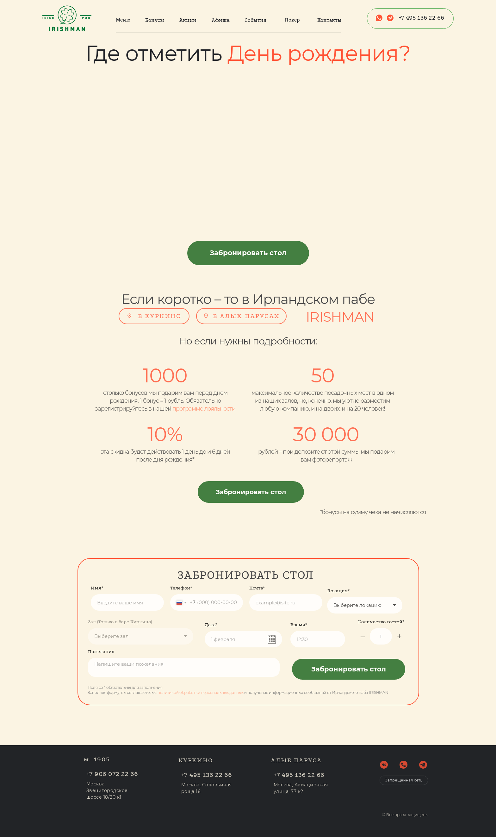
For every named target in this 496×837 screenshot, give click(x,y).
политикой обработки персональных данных (186, 692)
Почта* (257, 573)
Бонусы (154, 20)
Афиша (221, 20)
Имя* (97, 573)
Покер (292, 20)
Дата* (211, 639)
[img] (129, 301)
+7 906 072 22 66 (126, 773)
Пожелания (87, 651)
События (256, 20)
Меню (123, 20)
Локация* (324, 591)
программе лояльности (189, 408)
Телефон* (181, 573)
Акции (187, 20)
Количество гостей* (395, 622)
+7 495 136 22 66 (421, 17)
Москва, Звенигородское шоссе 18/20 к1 (121, 790)
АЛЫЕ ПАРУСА (296, 746)
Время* (298, 639)
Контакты (329, 20)
